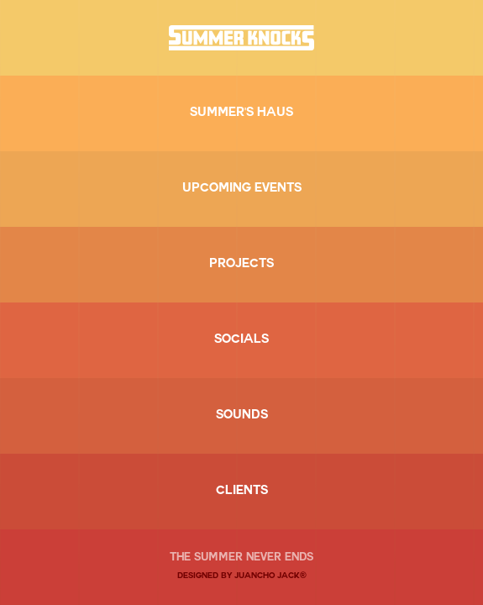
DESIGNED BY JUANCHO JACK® (242, 577)
